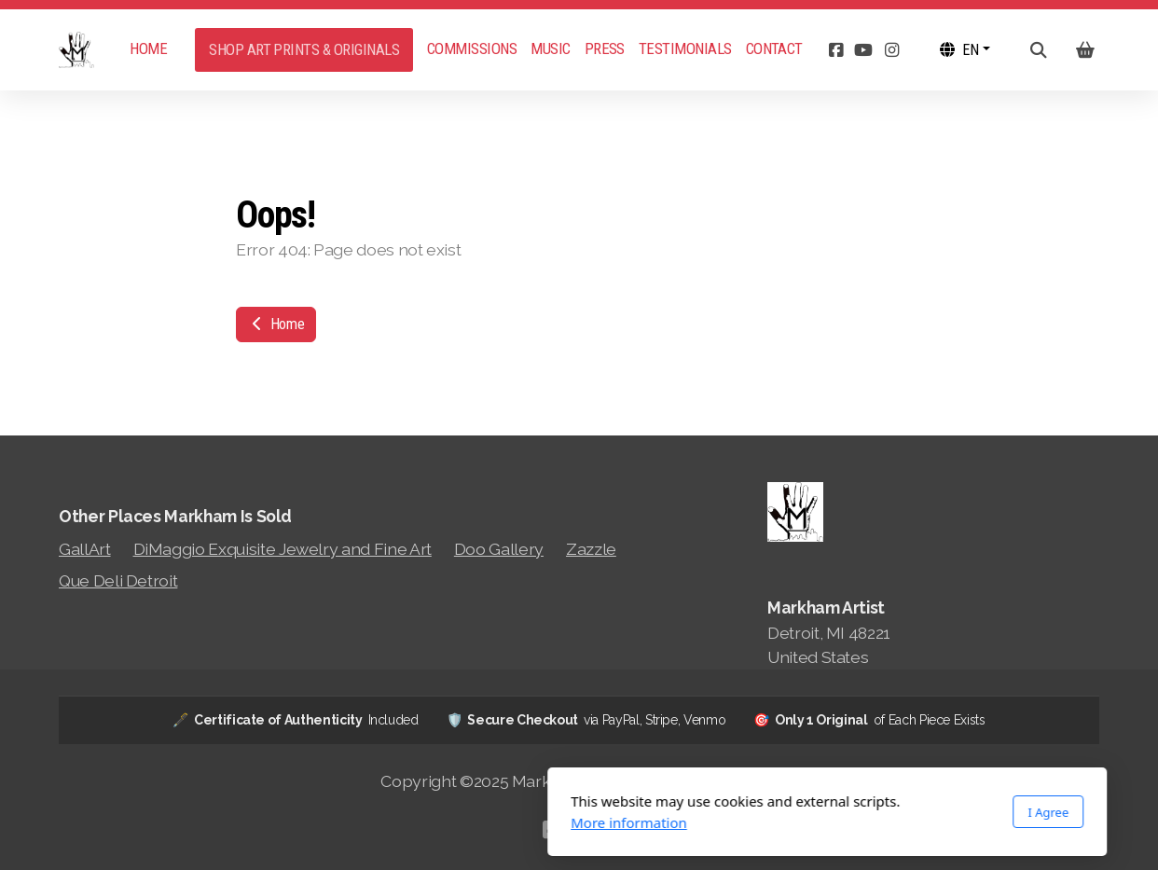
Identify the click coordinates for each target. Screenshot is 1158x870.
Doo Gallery (499, 549)
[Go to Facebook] (835, 50)
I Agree (799, 812)
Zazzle (591, 549)
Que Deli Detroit (118, 580)
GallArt (85, 549)
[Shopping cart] (1085, 50)
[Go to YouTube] (863, 50)
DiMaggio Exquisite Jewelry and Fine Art (282, 549)
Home (276, 324)
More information (381, 822)
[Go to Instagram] (891, 50)
